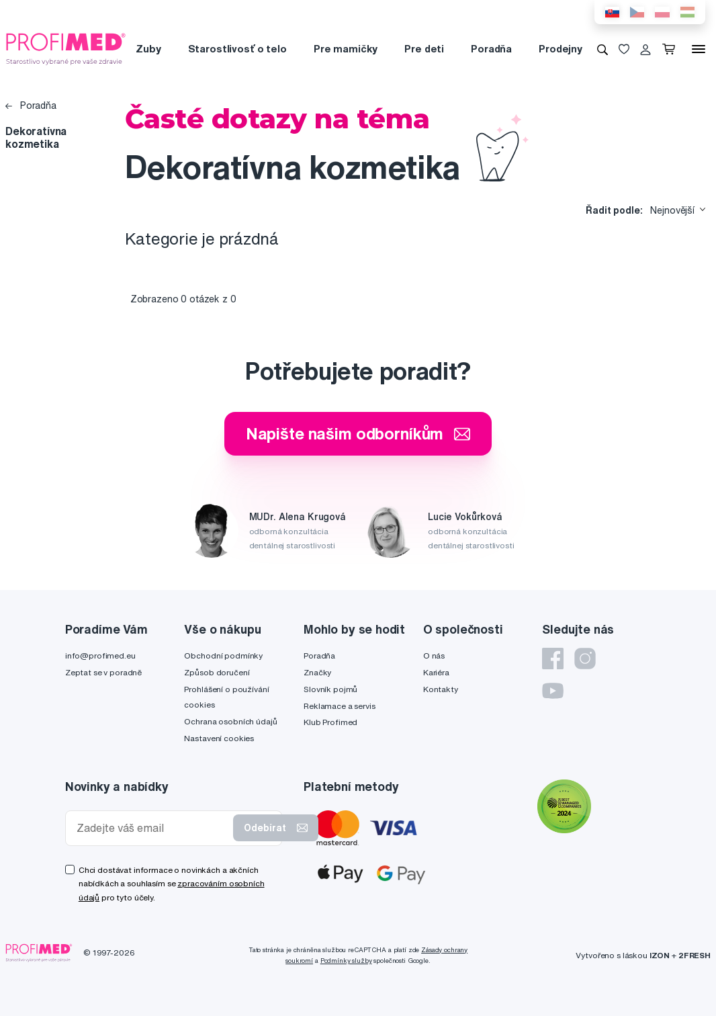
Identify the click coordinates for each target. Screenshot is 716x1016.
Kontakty (440, 689)
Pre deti (424, 49)
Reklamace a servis (339, 706)
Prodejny (560, 49)
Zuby (148, 49)
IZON (660, 955)
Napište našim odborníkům (358, 433)
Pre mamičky (345, 49)
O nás (434, 655)
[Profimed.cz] (65, 48)
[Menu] (698, 49)
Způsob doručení (216, 672)
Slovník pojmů (330, 689)
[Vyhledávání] (602, 49)
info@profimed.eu (100, 655)
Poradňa (491, 49)
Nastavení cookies (219, 738)
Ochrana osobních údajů (230, 721)
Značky (317, 672)
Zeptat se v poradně (103, 672)
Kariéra (436, 672)
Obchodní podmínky (223, 655)
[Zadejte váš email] (152, 828)
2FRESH (694, 955)
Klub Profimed (330, 722)
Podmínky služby (346, 961)
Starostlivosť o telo (237, 49)
